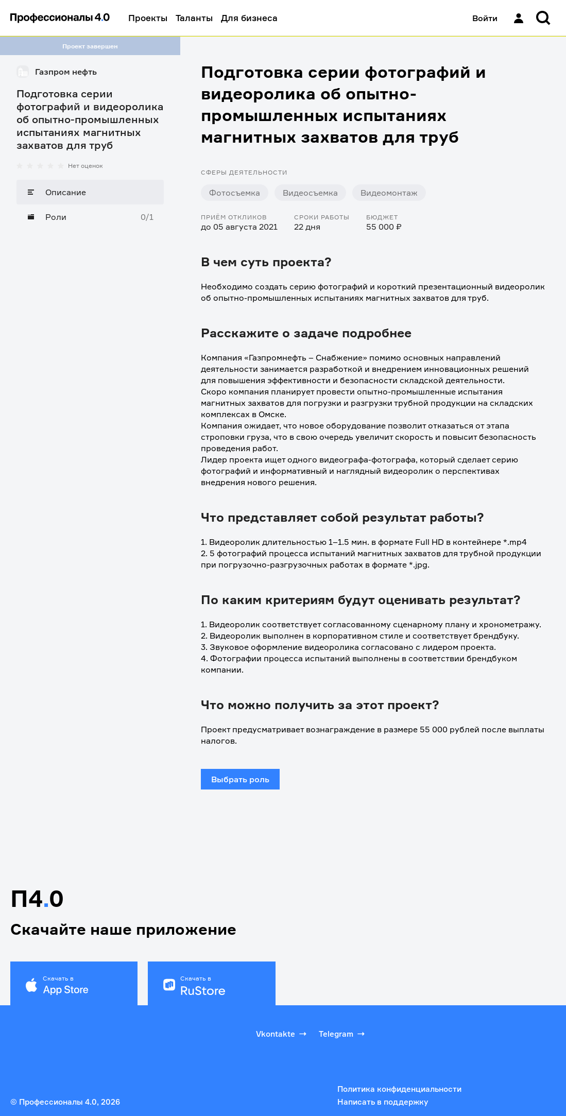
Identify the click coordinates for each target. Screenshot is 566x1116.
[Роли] (90, 216)
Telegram (343, 1033)
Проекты (147, 17)
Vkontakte (282, 1033)
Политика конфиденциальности (399, 1089)
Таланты (194, 17)
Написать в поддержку (382, 1102)
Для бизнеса (249, 17)
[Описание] (90, 192)
